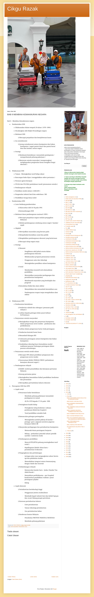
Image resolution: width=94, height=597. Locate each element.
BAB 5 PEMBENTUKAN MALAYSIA (75, 413)
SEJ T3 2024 (69, 292)
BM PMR (68, 200)
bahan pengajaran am (71, 197)
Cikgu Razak (22, 9)
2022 (67, 390)
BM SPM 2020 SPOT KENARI (73, 211)
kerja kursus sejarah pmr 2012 (73, 250)
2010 (67, 454)
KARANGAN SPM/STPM (72, 244)
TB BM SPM (68, 312)
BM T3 (67, 215)
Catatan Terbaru (11, 576)
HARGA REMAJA (70, 230)
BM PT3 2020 (69, 206)
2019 (67, 435)
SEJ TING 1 (68, 297)
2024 (67, 386)
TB (66, 310)
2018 (67, 437)
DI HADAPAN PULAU (71, 224)
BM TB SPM (68, 217)
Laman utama (33, 576)
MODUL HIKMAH (70, 264)
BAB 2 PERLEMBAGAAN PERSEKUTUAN (73, 422)
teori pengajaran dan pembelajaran (74, 314)
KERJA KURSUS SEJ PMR (72, 246)
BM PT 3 (68, 202)
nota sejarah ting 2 (70, 268)
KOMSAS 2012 (69, 255)
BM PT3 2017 (69, 204)
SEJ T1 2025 (69, 290)
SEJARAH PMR (69, 305)
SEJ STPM (68, 288)
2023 (67, 388)
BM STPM (68, 213)
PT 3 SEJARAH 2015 (71, 283)
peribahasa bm (69, 281)
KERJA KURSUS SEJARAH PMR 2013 (75, 252)
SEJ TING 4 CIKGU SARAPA (73, 299)
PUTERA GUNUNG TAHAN (72, 285)
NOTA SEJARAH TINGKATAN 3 (73, 270)
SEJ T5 (67, 296)
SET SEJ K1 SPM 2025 (71, 308)
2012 (67, 450)
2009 (67, 456)
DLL (67, 228)
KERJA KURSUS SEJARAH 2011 (74, 248)
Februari (69, 430)
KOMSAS (68, 253)
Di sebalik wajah (69, 226)
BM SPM (68, 208)
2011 (67, 452)
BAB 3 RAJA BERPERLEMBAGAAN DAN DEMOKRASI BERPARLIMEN (76, 418)
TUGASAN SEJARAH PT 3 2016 (73, 323)
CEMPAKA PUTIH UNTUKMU (73, 222)
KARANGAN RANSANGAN (72, 241)
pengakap (68, 275)
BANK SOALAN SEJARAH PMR (73, 198)
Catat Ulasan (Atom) (17, 579)
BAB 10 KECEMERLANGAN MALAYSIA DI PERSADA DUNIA (76, 398)
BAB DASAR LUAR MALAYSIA (74, 401)
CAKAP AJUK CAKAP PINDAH (73, 220)
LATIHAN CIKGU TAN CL (72, 261)
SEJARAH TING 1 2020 (71, 307)
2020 (67, 433)
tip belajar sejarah (70, 319)
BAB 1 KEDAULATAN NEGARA (74, 424)
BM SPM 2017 (69, 209)
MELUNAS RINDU (70, 263)
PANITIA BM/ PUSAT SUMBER (73, 274)
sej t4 (67, 294)
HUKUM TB (68, 231)
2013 (67, 448)
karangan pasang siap (71, 237)
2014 (67, 446)
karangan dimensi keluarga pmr (73, 235)
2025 (67, 383)
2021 (67, 392)
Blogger (55, 589)
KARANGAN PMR (70, 239)
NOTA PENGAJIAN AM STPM (73, 266)
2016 (67, 441)
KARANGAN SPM (70, 242)
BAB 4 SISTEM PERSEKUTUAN (75, 415)
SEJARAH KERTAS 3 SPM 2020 (73, 303)
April (68, 394)
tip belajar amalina (70, 318)
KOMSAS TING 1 (70, 257)
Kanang (67, 233)
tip (66, 316)
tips (66, 321)
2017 (67, 439)
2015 (67, 444)
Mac (68, 396)
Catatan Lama (55, 576)
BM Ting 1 (68, 219)
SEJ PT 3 (68, 286)
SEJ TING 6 (68, 301)
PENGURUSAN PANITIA (72, 277)
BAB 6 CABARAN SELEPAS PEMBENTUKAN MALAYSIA (74, 411)
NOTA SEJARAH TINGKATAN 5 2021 (19, 526)
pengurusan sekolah (70, 279)
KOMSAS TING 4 (70, 259)
